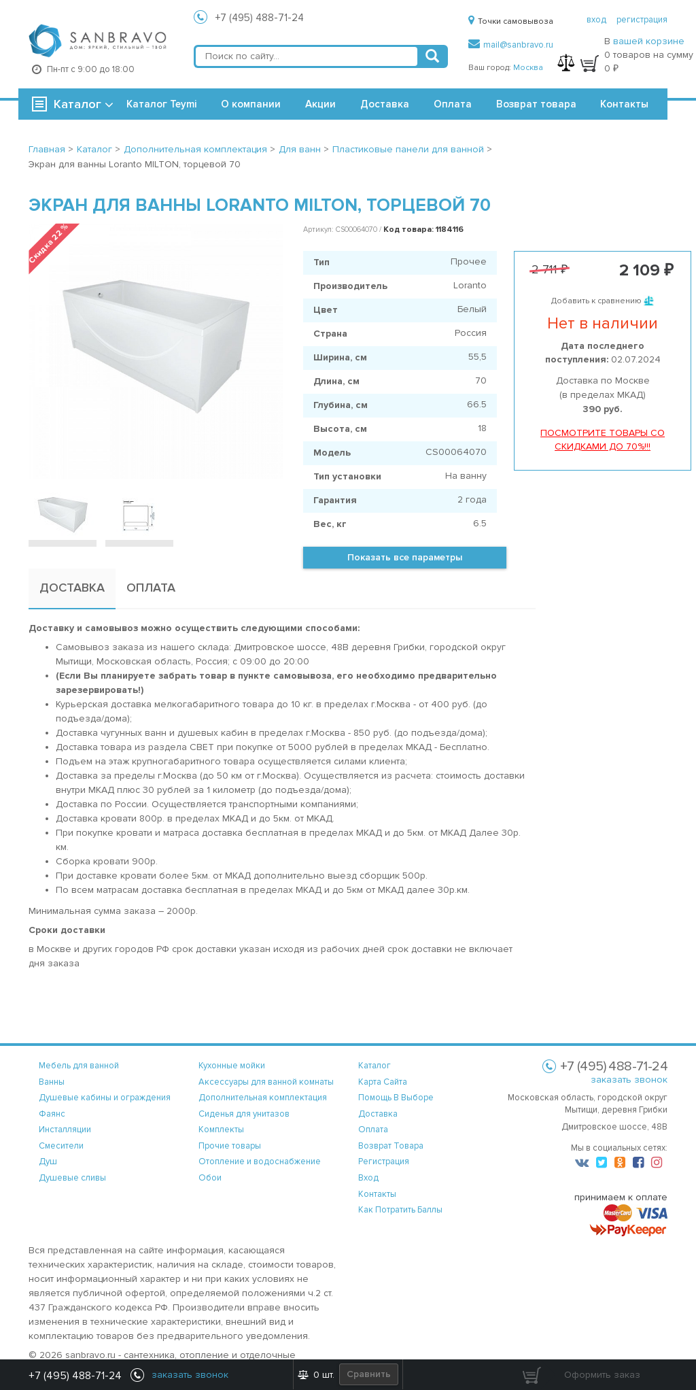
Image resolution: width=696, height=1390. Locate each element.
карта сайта (382, 1082)
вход (596, 19)
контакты (377, 1194)
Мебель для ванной (79, 1065)
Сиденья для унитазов (244, 1113)
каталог (374, 1065)
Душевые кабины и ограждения (105, 1097)
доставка (378, 1113)
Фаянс (52, 1113)
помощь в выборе (396, 1097)
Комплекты (221, 1129)
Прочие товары (229, 1145)
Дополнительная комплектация (262, 1097)
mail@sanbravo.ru (510, 44)
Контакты (624, 104)
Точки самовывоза (510, 21)
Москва (528, 68)
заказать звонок (629, 1079)
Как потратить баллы (400, 1209)
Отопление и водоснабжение (259, 1161)
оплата (373, 1129)
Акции (320, 104)
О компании (251, 104)
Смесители (61, 1145)
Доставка (384, 104)
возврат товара (390, 1145)
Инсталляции (65, 1129)
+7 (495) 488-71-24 (259, 18)
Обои (210, 1177)
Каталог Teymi (161, 104)
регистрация (641, 19)
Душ (48, 1161)
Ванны (52, 1082)
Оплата (453, 104)
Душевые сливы (72, 1177)
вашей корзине (648, 41)
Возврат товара (536, 104)
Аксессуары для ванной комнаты (266, 1082)
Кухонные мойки (231, 1065)
